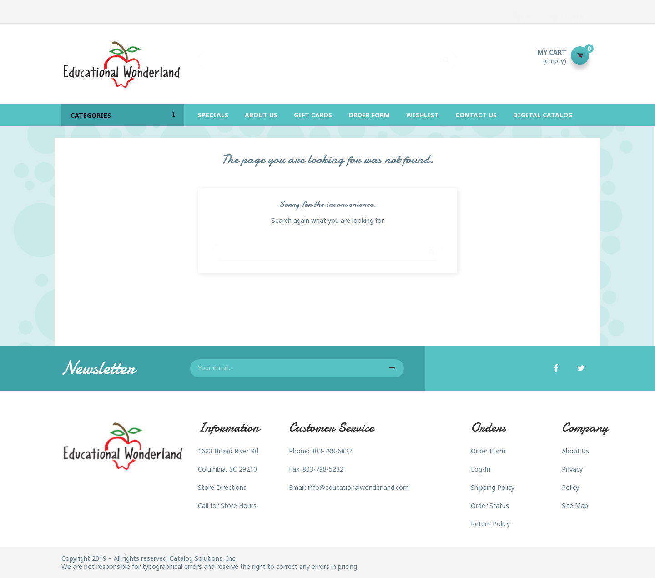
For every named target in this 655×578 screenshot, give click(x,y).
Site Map (575, 505)
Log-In (480, 469)
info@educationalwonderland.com (358, 487)
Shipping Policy (492, 487)
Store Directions (222, 487)
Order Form (488, 451)
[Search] (327, 55)
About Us (575, 451)
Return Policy (490, 523)
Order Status (490, 505)
